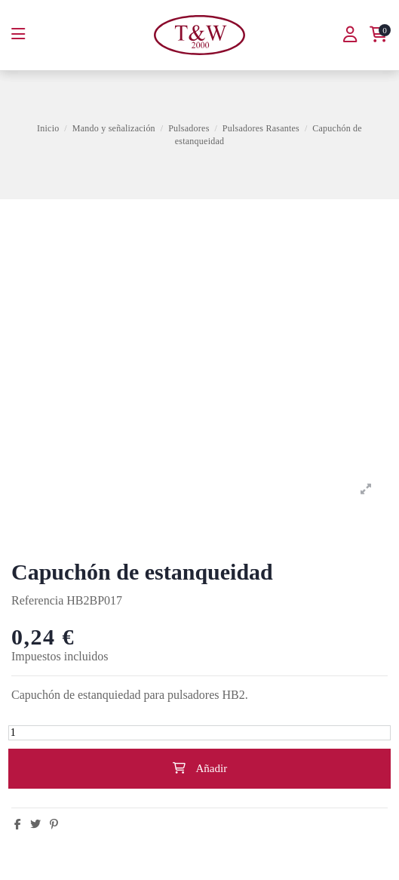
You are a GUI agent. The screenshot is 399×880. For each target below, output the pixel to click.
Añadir (199, 768)
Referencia (37, 600)
